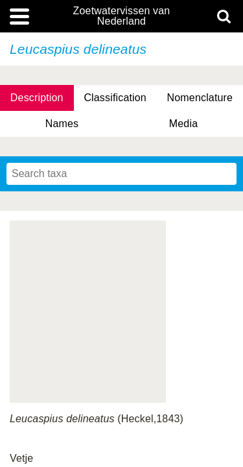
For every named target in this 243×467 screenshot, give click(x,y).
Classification (115, 97)
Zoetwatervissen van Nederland (121, 16)
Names (61, 123)
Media (183, 123)
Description (37, 97)
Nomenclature (200, 97)
